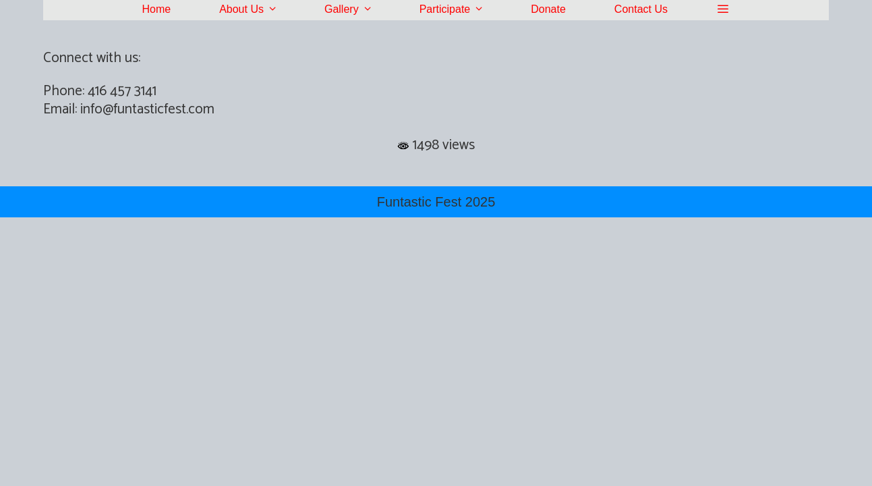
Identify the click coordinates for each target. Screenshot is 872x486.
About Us (259, 9)
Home (156, 9)
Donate (548, 9)
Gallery (359, 9)
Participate (463, 9)
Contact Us (641, 9)
